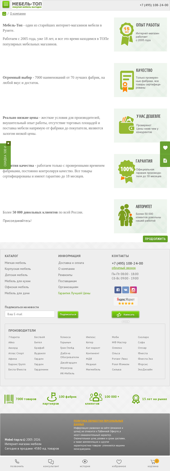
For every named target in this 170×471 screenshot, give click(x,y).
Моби (115, 337)
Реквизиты (65, 275)
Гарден (38, 358)
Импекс (91, 337)
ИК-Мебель (67, 373)
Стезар (142, 347)
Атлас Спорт (16, 353)
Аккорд (13, 347)
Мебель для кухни (17, 281)
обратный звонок (124, 268)
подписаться (68, 314)
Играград (66, 368)
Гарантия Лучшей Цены (74, 293)
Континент (92, 353)
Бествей (39, 337)
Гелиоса (65, 337)
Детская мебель (16, 275)
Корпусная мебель (18, 269)
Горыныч (65, 342)
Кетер (89, 342)
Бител (38, 342)
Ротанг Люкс (120, 358)
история (85, 466)
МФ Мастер (119, 342)
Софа (141, 342)
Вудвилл (40, 353)
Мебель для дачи (17, 293)
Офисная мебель (17, 287)
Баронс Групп (16, 364)
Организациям (68, 287)
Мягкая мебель (15, 263)
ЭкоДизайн (145, 369)
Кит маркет (93, 347)
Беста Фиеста (17, 369)
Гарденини (41, 369)
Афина (12, 358)
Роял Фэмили (120, 364)
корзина (153, 463)
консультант (51, 466)
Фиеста (143, 353)
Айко (11, 342)
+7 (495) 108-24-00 (127, 263)
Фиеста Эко (145, 358)
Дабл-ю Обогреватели (69, 355)
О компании (18, 14)
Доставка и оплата (71, 263)
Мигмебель (93, 369)
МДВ (89, 358)
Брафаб (39, 347)
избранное (119, 466)
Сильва (116, 369)
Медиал (91, 364)
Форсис (143, 364)
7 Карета (14, 337)
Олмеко (117, 347)
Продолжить (155, 239)
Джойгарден (68, 362)
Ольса (116, 353)
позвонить (17, 466)
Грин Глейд (67, 347)
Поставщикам (67, 281)
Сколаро (143, 337)
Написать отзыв (128, 315)
